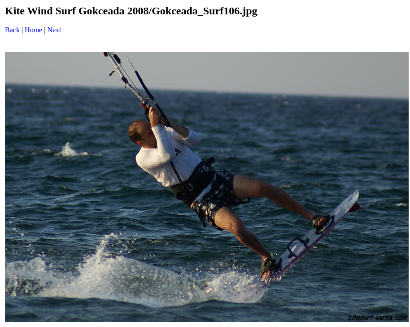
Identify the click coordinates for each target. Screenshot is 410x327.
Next (54, 30)
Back (12, 30)
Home (33, 30)
